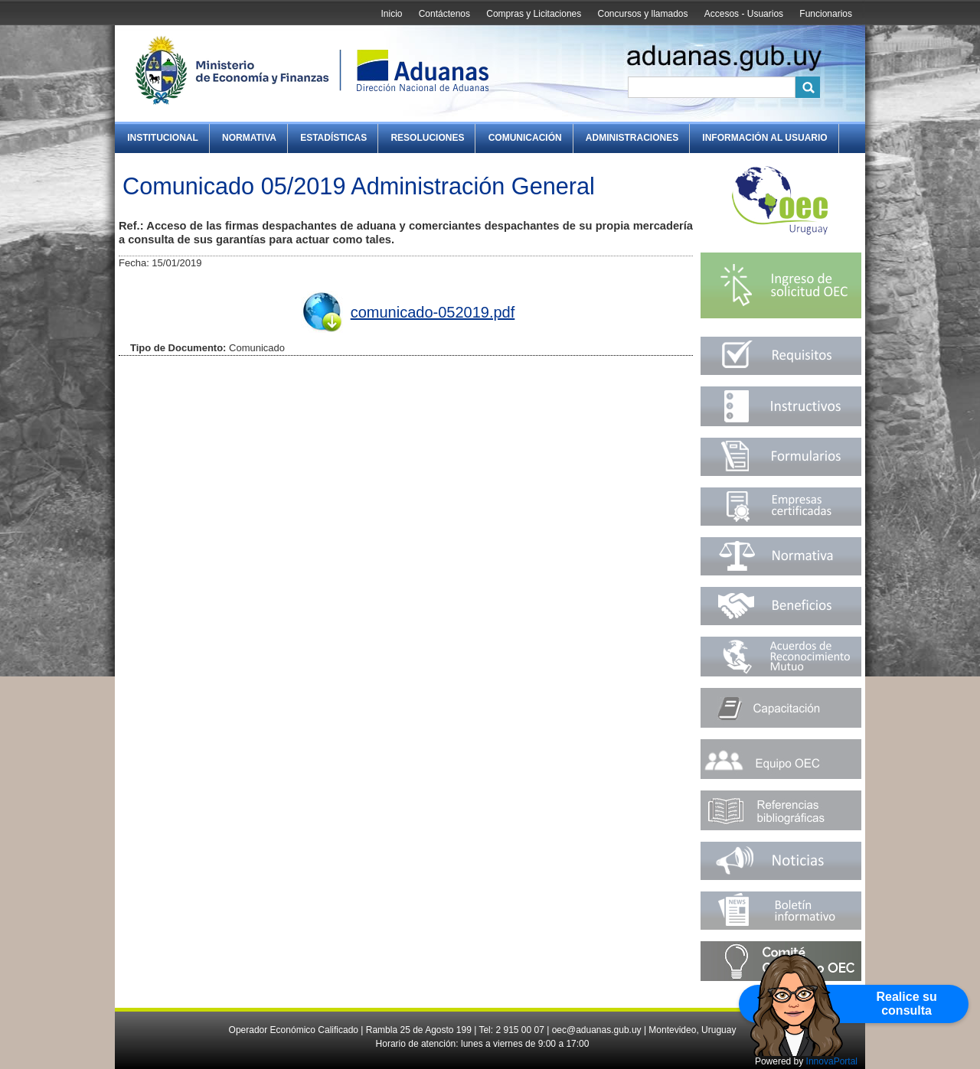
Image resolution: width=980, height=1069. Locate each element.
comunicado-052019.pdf (433, 312)
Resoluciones (427, 137)
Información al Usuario (764, 137)
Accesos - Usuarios (743, 13)
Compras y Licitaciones (533, 13)
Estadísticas (333, 137)
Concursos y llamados (642, 13)
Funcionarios (825, 13)
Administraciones (632, 137)
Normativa (249, 137)
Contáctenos (444, 13)
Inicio (391, 13)
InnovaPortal (832, 1061)
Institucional (162, 137)
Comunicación (525, 137)
